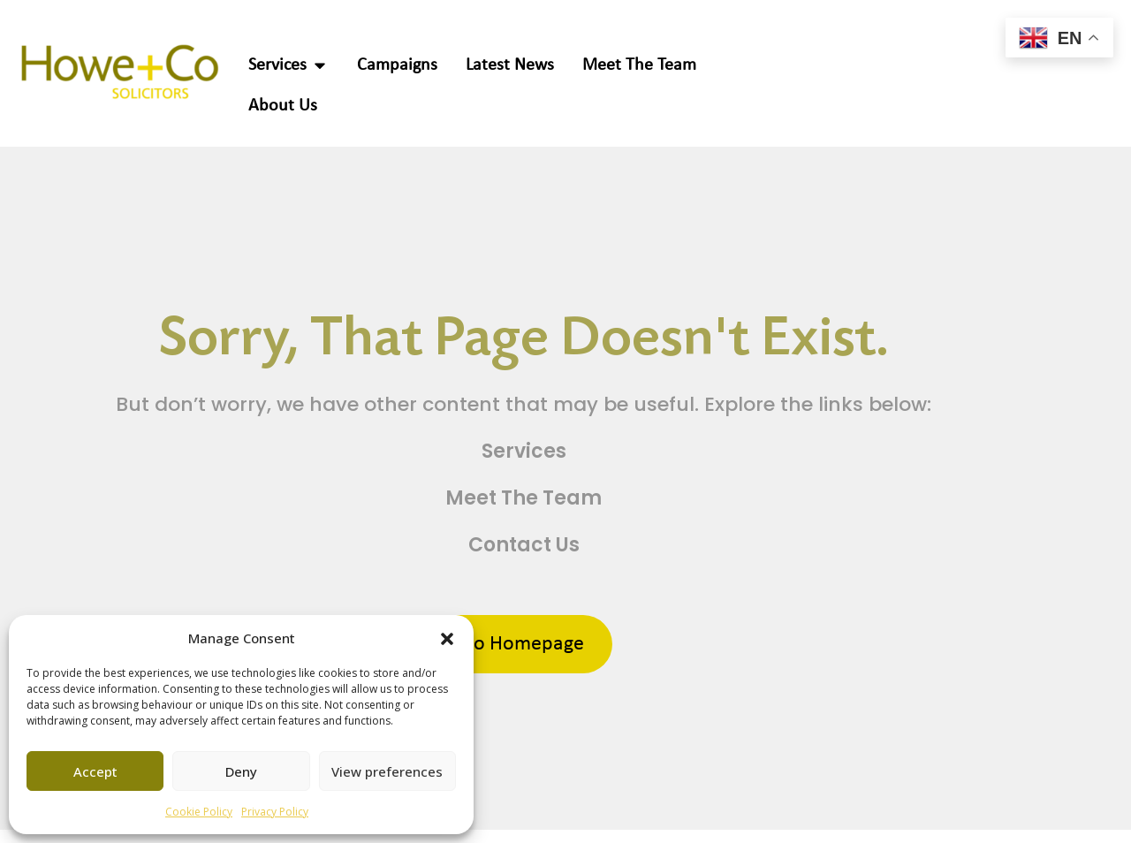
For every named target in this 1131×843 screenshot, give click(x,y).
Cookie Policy (198, 811)
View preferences (387, 771)
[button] (447, 638)
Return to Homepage (493, 644)
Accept (95, 771)
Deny (241, 771)
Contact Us (524, 544)
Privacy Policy (274, 811)
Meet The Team (523, 498)
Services (524, 451)
